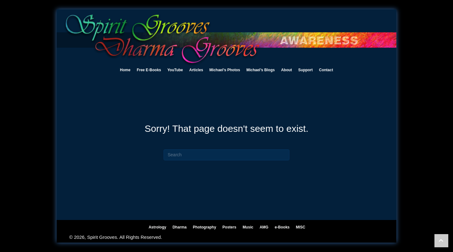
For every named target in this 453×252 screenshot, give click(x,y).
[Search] (226, 154)
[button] (441, 240)
